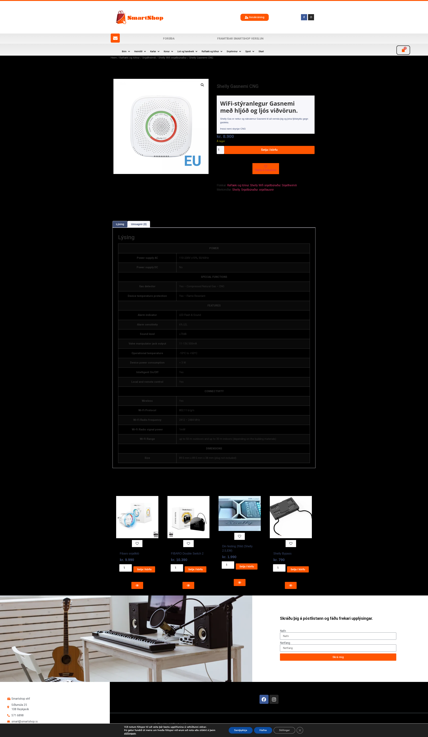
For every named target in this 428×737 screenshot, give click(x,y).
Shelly (236, 189)
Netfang (285, 642)
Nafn (283, 631)
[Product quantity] (220, 150)
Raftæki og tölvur (129, 57)
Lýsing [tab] (120, 224)
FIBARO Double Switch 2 (187, 553)
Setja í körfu (269, 149)
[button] (126, 51)
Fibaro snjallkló (129, 553)
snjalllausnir (266, 189)
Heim (114, 57)
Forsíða (168, 38)
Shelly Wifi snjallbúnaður (172, 57)
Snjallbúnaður (249, 189)
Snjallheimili (149, 57)
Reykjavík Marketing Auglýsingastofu (197, 730)
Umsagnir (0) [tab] (139, 224)
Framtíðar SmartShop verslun (240, 38)
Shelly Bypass (282, 553)
